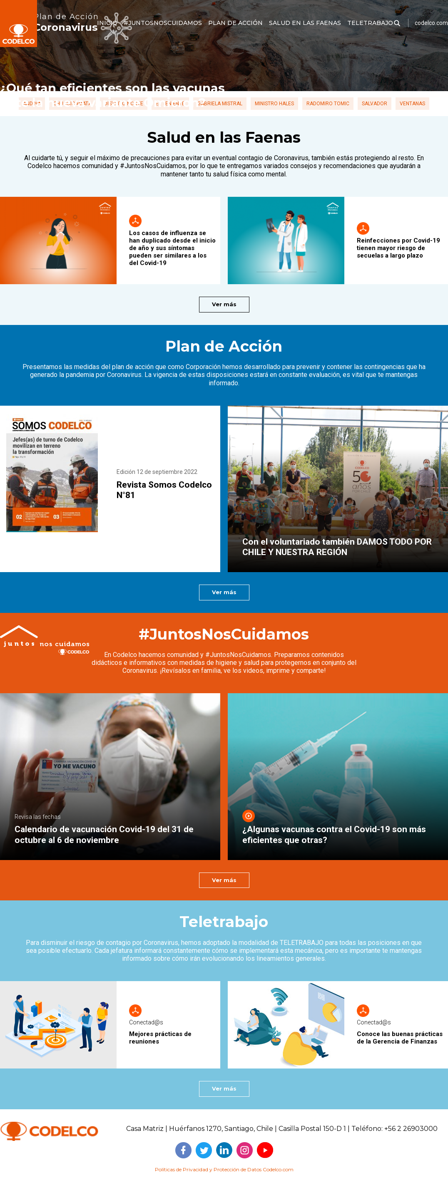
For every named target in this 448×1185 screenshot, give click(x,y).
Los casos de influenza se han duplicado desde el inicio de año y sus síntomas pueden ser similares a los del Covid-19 (172, 248)
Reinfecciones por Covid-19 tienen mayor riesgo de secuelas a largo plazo (398, 248)
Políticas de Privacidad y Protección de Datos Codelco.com (224, 1169)
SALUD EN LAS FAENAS (305, 23)
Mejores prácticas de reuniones (160, 1037)
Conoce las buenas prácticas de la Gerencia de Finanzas (400, 1037)
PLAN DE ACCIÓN (235, 23)
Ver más (224, 304)
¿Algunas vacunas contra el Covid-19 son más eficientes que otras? (334, 834)
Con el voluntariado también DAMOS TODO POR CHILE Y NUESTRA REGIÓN (337, 547)
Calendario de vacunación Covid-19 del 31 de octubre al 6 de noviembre (104, 834)
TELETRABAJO (370, 23)
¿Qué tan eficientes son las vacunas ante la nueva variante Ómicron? (112, 95)
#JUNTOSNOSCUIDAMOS (163, 23)
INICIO (107, 23)
